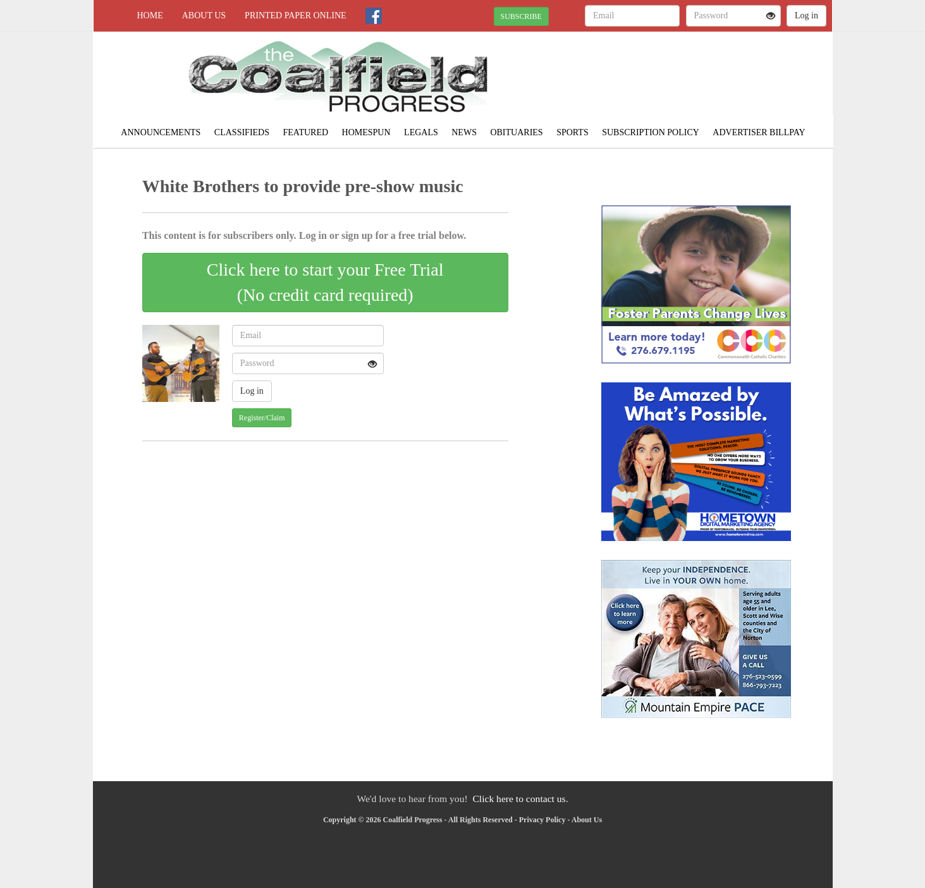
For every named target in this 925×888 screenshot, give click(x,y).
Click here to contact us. (520, 798)
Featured (306, 132)
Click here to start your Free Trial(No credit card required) (325, 282)
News (464, 132)
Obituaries (516, 132)
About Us (204, 15)
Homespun (366, 132)
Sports (572, 132)
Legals (421, 132)
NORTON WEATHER (716, 75)
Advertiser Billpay (759, 132)
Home (150, 15)
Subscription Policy (650, 132)
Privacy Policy (542, 819)
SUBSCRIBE (521, 16)
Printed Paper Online (295, 15)
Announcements (160, 132)
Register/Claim (262, 417)
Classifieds (241, 132)
